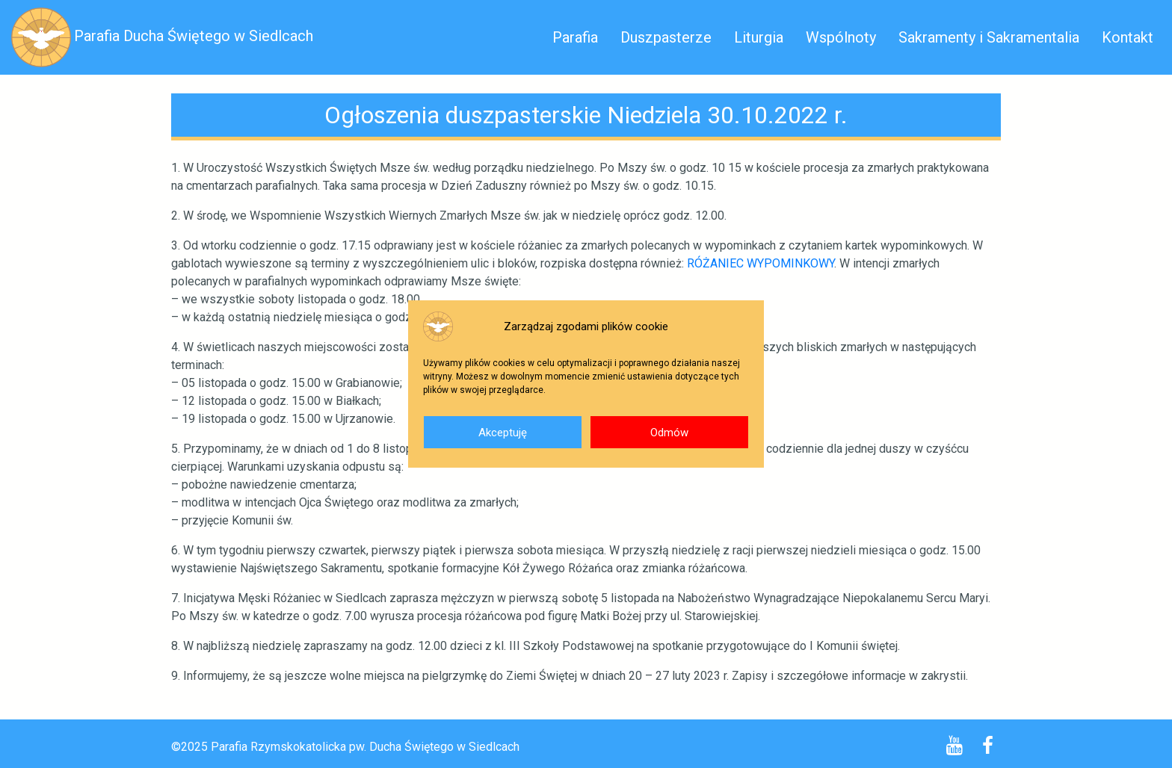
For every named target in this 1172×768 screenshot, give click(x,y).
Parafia (575, 37)
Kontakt (1127, 37)
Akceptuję (502, 432)
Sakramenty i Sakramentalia (988, 37)
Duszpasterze (666, 37)
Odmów (669, 432)
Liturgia (758, 37)
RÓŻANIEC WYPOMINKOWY (760, 263)
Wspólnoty (841, 37)
